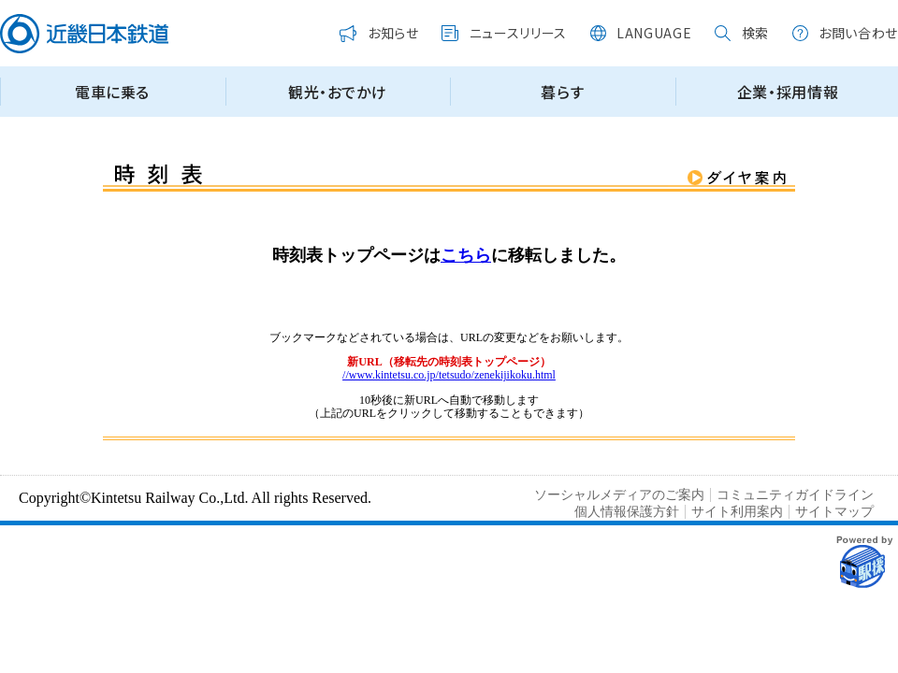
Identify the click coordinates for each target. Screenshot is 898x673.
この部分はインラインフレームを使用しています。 (449, 67)
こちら (466, 255)
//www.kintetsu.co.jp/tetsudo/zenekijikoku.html (449, 374)
